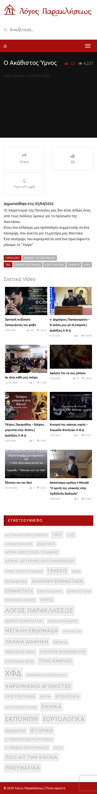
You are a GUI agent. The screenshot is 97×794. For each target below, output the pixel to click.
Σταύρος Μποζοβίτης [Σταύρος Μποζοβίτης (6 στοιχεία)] (63, 652)
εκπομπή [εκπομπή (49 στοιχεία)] (21, 718)
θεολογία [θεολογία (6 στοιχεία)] (15, 731)
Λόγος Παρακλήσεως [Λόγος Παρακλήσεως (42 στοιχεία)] (39, 610)
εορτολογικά (54, 264)
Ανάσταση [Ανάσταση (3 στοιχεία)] (46, 544)
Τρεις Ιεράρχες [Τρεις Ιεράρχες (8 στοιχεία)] (55, 661)
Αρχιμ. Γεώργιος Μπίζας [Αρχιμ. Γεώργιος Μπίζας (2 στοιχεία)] (24, 571)
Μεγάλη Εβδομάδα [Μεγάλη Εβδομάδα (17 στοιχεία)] (31, 630)
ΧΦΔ (87, 264)
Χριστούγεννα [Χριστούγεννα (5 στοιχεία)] (20, 696)
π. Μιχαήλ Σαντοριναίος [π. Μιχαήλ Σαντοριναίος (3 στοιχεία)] (27, 747)
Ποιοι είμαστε (55, 788)
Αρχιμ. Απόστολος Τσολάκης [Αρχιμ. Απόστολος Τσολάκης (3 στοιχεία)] (31, 552)
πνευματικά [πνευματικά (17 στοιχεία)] (22, 768)
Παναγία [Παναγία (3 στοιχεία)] (60, 642)
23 (72, 63)
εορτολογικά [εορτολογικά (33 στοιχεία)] (64, 719)
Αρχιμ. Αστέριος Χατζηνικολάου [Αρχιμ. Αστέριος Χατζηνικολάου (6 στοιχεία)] (40, 561)
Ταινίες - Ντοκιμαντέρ (39, 257)
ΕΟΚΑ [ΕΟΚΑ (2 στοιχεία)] (76, 571)
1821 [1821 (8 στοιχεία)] (57, 534)
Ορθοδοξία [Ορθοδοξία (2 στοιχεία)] (72, 631)
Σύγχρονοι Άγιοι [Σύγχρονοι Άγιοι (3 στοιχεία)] (19, 661)
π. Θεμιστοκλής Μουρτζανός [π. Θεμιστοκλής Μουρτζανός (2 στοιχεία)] (29, 739)
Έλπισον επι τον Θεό (18, 482)
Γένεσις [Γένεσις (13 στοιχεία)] (57, 570)
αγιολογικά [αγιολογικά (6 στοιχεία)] (67, 696)
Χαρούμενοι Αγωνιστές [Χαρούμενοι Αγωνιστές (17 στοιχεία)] (38, 686)
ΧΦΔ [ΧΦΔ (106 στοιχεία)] (13, 673)
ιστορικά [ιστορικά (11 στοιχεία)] (41, 730)
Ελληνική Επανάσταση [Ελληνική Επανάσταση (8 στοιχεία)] (57, 581)
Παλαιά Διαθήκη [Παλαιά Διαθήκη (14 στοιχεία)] (26, 641)
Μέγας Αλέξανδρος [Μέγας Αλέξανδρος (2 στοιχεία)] (63, 621)
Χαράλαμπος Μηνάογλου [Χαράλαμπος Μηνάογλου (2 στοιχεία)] (46, 675)
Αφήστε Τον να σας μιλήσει (68, 373)
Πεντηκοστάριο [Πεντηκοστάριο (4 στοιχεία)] (20, 652)
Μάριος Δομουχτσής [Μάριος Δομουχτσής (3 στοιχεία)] (24, 621)
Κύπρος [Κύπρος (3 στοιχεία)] (46, 599)
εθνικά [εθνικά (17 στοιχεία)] (51, 706)
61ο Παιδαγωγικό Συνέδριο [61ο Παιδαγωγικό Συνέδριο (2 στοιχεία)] (26, 535)
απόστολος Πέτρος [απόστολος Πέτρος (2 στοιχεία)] (21, 707)
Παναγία (74, 264)
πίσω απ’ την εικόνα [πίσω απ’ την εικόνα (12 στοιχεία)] (31, 757)
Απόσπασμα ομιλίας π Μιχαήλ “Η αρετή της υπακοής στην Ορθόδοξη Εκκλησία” (69, 488)
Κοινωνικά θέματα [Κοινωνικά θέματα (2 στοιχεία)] (20, 599)
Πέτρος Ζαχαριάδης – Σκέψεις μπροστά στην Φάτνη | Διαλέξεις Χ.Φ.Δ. (24, 430)
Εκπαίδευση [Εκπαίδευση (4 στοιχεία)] (16, 581)
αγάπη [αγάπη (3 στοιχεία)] (45, 696)
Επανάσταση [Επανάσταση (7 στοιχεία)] (19, 591)
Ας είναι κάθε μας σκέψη (21, 377)
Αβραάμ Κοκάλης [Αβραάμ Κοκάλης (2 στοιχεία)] (18, 544)
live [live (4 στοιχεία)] (71, 535)
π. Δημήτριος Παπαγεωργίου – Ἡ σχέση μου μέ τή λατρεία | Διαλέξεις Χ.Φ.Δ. (70, 325)
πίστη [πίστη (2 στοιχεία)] (58, 747)
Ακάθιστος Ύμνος (28, 264)
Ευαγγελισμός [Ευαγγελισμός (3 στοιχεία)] (50, 591)
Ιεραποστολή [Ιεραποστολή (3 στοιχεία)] (79, 591)
